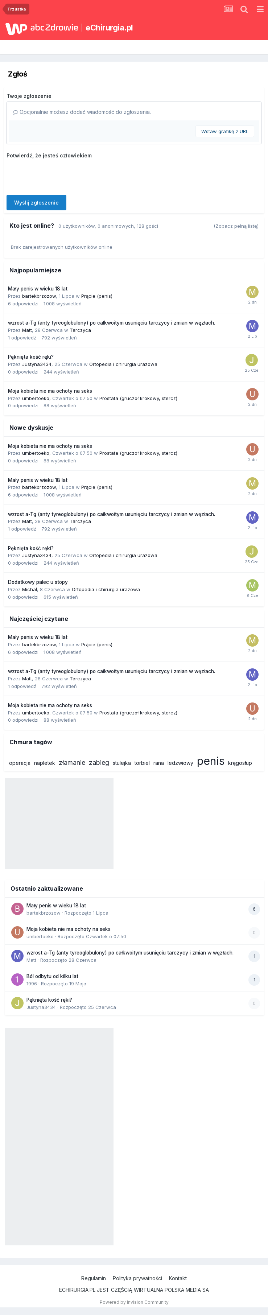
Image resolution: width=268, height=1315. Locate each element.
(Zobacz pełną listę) (236, 226)
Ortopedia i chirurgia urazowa (123, 364)
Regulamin (93, 1278)
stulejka (122, 763)
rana (158, 763)
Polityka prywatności (137, 1278)
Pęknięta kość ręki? (31, 357)
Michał (29, 589)
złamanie (72, 762)
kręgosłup (240, 763)
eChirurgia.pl (109, 28)
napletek (44, 763)
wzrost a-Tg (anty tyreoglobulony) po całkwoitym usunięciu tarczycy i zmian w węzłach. (111, 323)
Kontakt (178, 1278)
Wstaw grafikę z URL (224, 131)
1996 (31, 983)
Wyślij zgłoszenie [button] (36, 202)
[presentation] (62, 175)
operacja (19, 763)
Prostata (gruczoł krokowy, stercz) (138, 398)
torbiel (142, 763)
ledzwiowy (180, 763)
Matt (27, 330)
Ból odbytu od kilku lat (52, 976)
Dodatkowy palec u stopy (38, 582)
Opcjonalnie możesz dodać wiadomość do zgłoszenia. (82, 112)
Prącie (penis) (96, 296)
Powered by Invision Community (134, 1302)
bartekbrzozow (39, 296)
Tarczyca (80, 330)
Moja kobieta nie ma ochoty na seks (50, 391)
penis (210, 760)
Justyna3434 (36, 364)
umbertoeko (35, 398)
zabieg (99, 762)
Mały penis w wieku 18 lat (37, 289)
